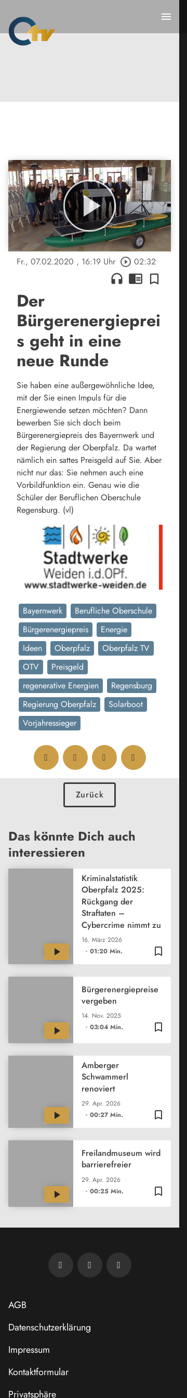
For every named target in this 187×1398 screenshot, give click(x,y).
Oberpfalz (72, 648)
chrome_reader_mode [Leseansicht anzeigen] (135, 278)
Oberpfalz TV (126, 648)
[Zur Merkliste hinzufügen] (154, 278)
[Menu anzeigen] (166, 16)
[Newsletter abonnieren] (60, 1265)
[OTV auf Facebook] (89, 1265)
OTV (31, 667)
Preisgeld (67, 667)
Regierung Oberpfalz (59, 704)
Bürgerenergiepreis (55, 629)
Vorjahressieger (49, 723)
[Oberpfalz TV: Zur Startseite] (32, 31)
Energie (114, 629)
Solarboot (126, 704)
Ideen (32, 648)
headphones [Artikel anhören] (117, 278)
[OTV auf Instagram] (118, 1265)
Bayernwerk (42, 611)
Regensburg (131, 685)
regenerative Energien (61, 685)
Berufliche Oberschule (113, 611)
